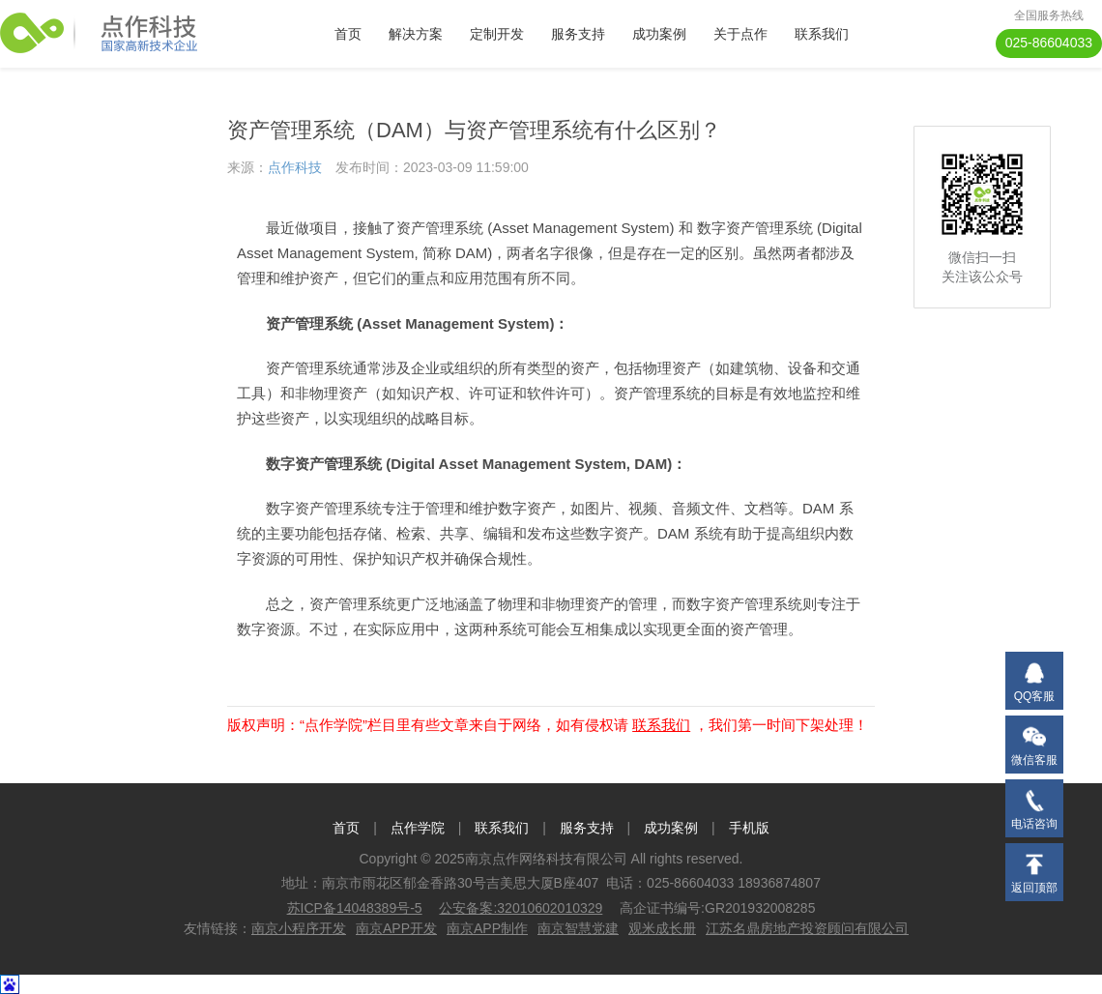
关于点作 (740, 34)
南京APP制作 (487, 928)
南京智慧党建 (578, 928)
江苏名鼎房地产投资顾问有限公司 (807, 928)
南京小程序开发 (298, 928)
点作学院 (418, 827)
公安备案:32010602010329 (520, 908)
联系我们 (822, 34)
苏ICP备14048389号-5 (354, 908)
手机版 (749, 827)
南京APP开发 (396, 928)
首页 (348, 34)
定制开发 (497, 34)
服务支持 (578, 34)
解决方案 (416, 34)
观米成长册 (662, 928)
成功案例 (659, 34)
